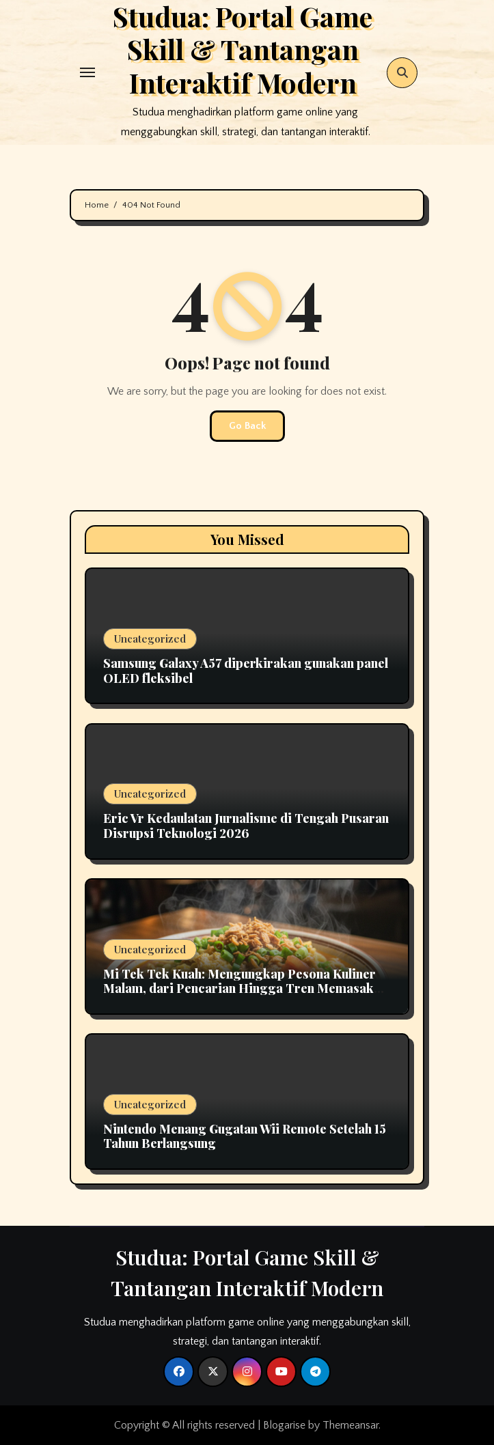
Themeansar (351, 1425)
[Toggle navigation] (87, 72)
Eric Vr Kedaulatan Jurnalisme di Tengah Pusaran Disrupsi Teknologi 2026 (246, 825)
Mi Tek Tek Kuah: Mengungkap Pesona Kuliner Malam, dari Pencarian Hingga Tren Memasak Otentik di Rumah (239, 988)
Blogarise (284, 1425)
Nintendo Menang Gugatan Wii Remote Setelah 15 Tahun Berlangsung (244, 1136)
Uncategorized (150, 638)
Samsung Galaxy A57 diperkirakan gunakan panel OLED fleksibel (245, 670)
